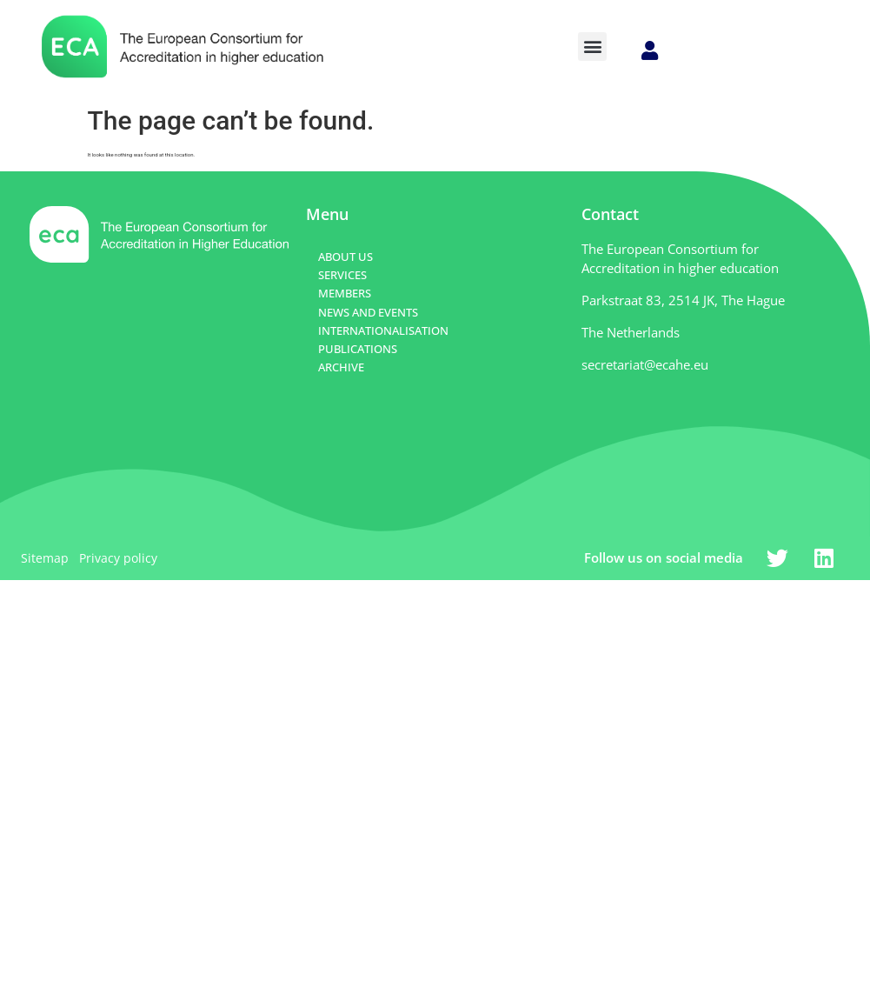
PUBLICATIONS (357, 349)
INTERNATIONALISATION (383, 330)
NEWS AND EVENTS (368, 312)
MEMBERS (344, 293)
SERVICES (342, 275)
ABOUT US (345, 256)
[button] (592, 46)
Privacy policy (118, 558)
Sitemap (45, 558)
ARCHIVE (341, 367)
